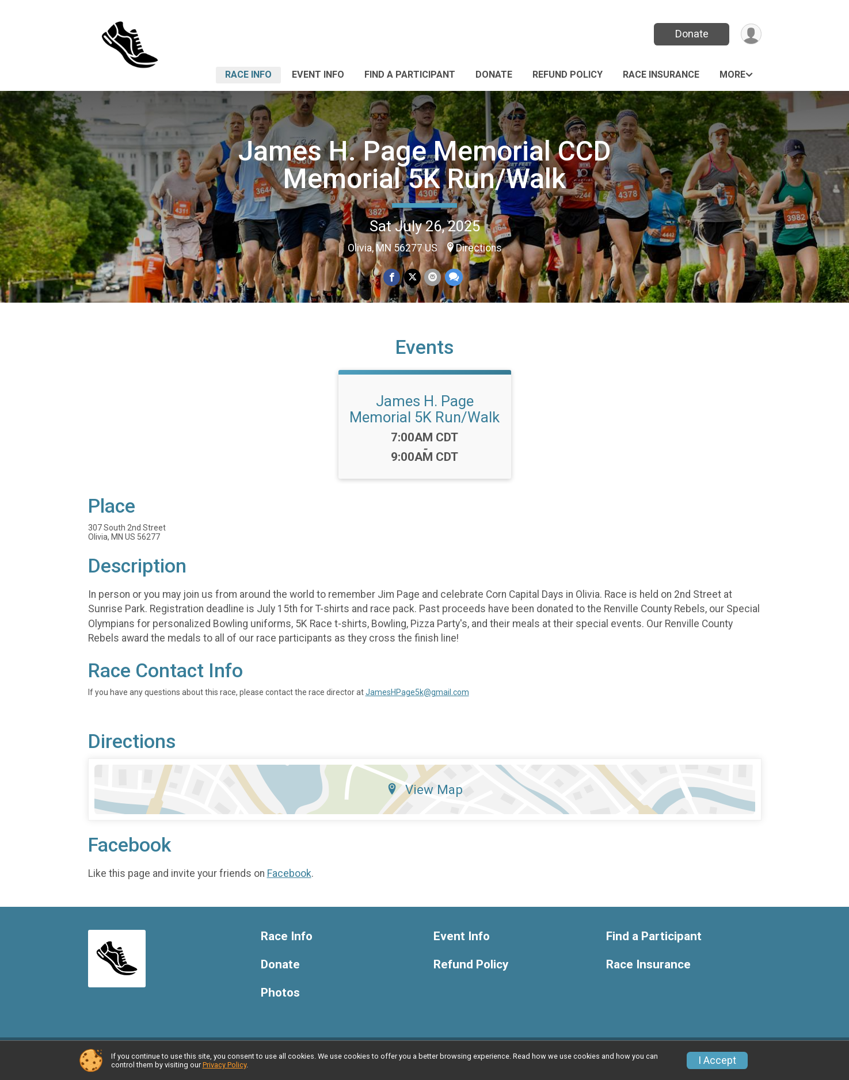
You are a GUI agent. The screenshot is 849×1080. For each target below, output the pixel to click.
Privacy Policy (224, 1064)
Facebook (289, 880)
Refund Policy (567, 74)
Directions (479, 248)
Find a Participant (409, 74)
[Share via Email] (432, 277)
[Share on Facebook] (392, 277)
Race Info (248, 74)
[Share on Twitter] (412, 277)
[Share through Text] (453, 277)
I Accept (717, 1060)
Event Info (318, 74)
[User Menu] (751, 34)
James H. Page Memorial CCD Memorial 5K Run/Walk (424, 165)
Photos (280, 999)
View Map (424, 796)
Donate (690, 34)
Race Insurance (661, 74)
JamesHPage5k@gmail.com (417, 699)
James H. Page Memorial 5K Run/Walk (424, 416)
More (732, 74)
